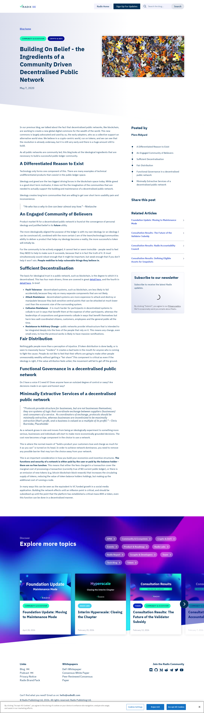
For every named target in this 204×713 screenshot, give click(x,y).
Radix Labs (159, 546)
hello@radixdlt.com (70, 695)
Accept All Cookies (176, 707)
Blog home (25, 28)
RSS (27, 669)
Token (130, 562)
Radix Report (113, 554)
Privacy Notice (28, 676)
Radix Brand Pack (30, 680)
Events (110, 546)
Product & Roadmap (134, 546)
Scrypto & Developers (141, 554)
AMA (109, 538)
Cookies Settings (135, 707)
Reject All (155, 707)
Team (165, 554)
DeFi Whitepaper (71, 669)
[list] (102, 604)
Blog (22, 669)
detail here (95, 279)
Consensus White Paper (75, 672)
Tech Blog (112, 562)
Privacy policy (174, 306)
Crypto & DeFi (165, 538)
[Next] (184, 604)
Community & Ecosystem (135, 538)
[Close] (199, 707)
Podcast (24, 672)
